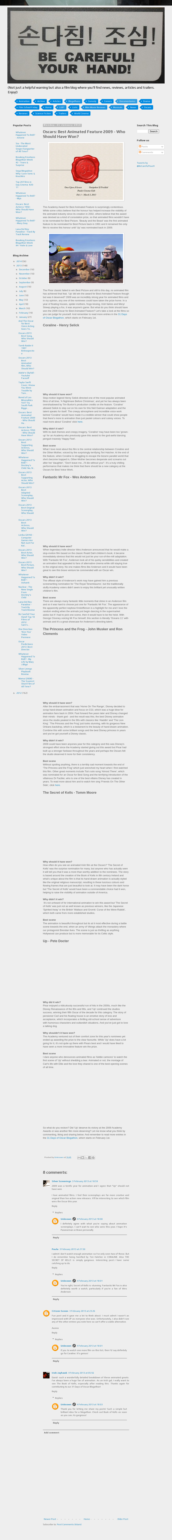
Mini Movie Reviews (95, 107)
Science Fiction (43, 113)
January (23, 317)
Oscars (147, 107)
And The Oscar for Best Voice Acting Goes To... (26, 325)
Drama (146, 101)
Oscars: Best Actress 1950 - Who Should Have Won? (25, 208)
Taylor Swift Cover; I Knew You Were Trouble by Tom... (26, 387)
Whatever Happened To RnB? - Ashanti (26, 578)
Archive (41, 101)
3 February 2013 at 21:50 (72, 1249)
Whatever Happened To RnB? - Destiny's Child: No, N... (26, 462)
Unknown (66, 1219)
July (21, 291)
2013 (19, 265)
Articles (57, 101)
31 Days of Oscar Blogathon (62, 1137)
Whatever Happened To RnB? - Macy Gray (25, 221)
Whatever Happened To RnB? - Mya (25, 196)
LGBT (62, 107)
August (23, 286)
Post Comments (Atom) (69, 1524)
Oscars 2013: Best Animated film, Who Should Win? (26, 363)
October (23, 278)
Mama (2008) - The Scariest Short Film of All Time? (26, 682)
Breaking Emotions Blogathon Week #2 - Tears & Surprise (25, 161)
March (22, 308)
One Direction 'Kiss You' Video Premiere (25, 633)
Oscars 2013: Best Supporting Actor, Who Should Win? (26, 477)
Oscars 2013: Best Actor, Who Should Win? (26, 554)
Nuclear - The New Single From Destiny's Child (25, 592)
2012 (19, 693)
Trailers (62, 113)
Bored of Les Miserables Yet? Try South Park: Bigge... (25, 402)
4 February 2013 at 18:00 (90, 1219)
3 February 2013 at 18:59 (85, 1181)
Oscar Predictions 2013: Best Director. (25, 645)
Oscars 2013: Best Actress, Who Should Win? (26, 525)
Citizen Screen (60, 1311)
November (24, 273)
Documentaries (127, 101)
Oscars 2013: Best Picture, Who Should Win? (26, 566)
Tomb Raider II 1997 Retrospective (26, 349)
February (24, 313)
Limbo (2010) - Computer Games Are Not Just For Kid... (26, 540)
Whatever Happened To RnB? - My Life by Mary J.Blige (26, 659)
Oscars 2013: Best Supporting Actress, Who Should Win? (26, 446)
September (25, 282)
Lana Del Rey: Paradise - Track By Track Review (25, 232)
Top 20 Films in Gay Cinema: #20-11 (25, 185)
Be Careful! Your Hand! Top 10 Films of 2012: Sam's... (26, 619)
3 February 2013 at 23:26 (82, 1311)
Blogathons (74, 101)
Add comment (51, 1432)
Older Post (122, 1519)
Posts (143, 146)
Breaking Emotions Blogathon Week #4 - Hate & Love (25, 243)
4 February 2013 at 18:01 (90, 1281)
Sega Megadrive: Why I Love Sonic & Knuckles (25, 174)
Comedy (92, 101)
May (21, 300)
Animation (24, 101)
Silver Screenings (61, 1181)
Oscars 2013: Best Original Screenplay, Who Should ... (26, 510)
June (21, 295)
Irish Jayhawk (59, 1373)
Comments (146, 152)
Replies (59, 1212)
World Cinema (81, 113)
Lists (74, 107)
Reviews (23, 113)
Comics (108, 101)
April (21, 304)
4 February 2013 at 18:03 (90, 1404)
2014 (19, 261)
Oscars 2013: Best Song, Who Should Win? (26, 337)
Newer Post (50, 1519)
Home (87, 1519)
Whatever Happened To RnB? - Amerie (25, 135)
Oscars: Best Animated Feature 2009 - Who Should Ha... (26, 417)
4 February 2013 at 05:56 (81, 1373)
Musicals (117, 107)
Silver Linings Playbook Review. (25, 671)
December (24, 269)
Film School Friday (28, 107)
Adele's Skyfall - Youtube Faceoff (26, 375)
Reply (54, 1206)
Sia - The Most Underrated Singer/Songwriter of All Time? (25, 147)
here (57, 785)
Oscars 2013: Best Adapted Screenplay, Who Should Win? (26, 494)
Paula (55, 1249)
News (133, 107)
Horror (48, 107)
